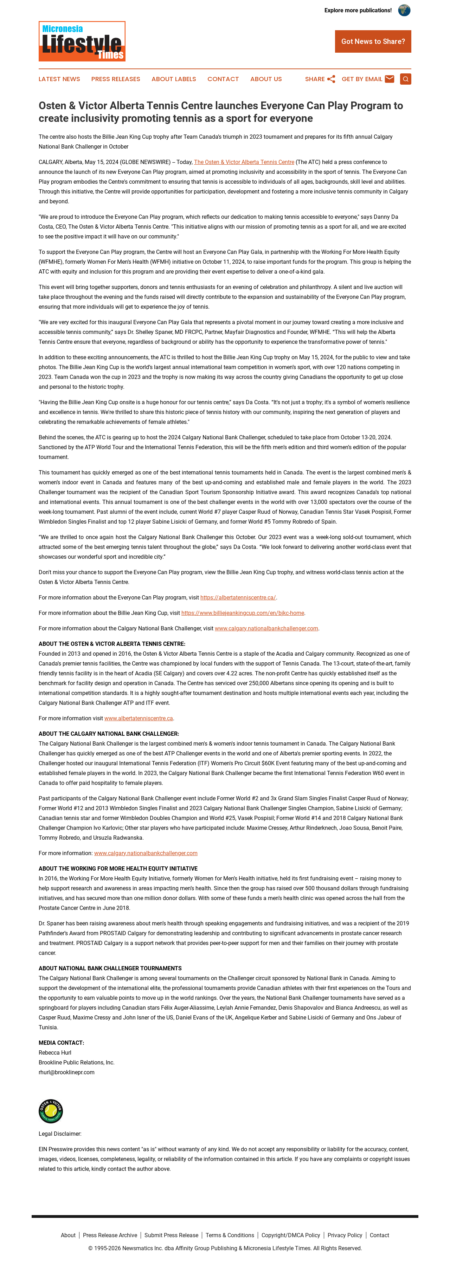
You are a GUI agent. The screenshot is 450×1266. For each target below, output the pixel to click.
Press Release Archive (110, 1235)
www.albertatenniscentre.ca (138, 718)
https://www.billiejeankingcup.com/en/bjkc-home (242, 613)
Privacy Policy (345, 1235)
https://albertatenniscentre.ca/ (238, 597)
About (68, 1235)
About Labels (174, 79)
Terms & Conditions (230, 1235)
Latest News (59, 79)
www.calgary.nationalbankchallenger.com (266, 628)
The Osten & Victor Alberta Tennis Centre (244, 162)
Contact (223, 79)
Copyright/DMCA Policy (291, 1235)
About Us (266, 79)
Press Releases (115, 79)
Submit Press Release (171, 1235)
